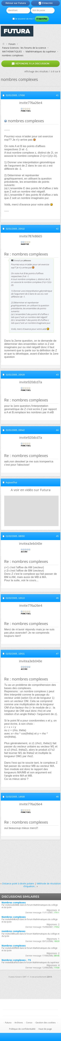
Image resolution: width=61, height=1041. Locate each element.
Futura (8, 1022)
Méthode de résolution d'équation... (42, 885)
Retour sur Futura (16, 3)
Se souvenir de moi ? (23, 18)
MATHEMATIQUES (12, 51)
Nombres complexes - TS (16, 960)
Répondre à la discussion (30, 63)
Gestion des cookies (45, 1022)
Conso (29, 1022)
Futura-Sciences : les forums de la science (24, 47)
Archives (18, 1022)
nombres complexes (13, 931)
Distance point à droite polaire (18, 883)
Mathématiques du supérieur (41, 51)
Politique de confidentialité (22, 1028)
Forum (11, 44)
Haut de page (45, 1028)
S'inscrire (45, 3)
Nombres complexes (14, 902)
